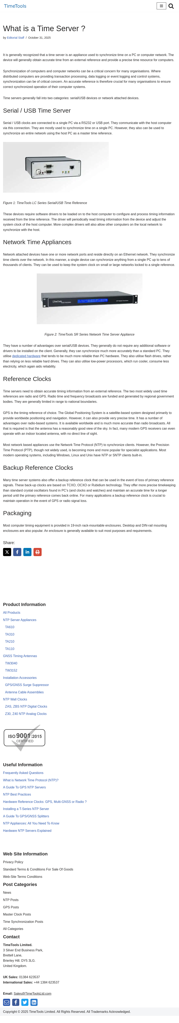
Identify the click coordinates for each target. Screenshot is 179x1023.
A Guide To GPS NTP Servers (24, 794)
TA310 (9, 640)
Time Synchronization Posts (23, 928)
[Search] (171, 6)
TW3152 (11, 677)
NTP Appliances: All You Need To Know (31, 830)
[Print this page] (37, 558)
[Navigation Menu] (161, 5)
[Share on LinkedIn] (27, 558)
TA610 (9, 633)
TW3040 (11, 670)
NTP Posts (10, 907)
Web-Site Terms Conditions (22, 883)
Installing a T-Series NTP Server (26, 816)
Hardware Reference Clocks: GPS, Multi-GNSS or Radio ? (45, 808)
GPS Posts (11, 914)
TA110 (9, 655)
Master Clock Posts (17, 921)
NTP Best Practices (17, 801)
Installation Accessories (20, 684)
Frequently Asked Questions (23, 779)
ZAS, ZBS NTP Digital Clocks (26, 713)
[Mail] (6, 1009)
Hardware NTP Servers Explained (27, 837)
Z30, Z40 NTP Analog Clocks (26, 720)
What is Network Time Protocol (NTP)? (31, 787)
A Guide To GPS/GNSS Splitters (26, 823)
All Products (11, 619)
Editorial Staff (15, 37)
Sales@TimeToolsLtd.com (32, 1000)
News (7, 899)
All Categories (13, 936)
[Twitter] (24, 1009)
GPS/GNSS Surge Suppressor (27, 691)
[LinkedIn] (34, 1009)
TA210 (9, 648)
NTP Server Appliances (20, 626)
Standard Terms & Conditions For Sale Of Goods (38, 876)
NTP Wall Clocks (15, 706)
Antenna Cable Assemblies (24, 698)
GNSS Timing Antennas (20, 662)
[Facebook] (15, 1009)
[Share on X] (7, 558)
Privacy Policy (13, 869)
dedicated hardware (26, 362)
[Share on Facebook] (17, 558)
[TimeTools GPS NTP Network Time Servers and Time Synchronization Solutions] (15, 6)
